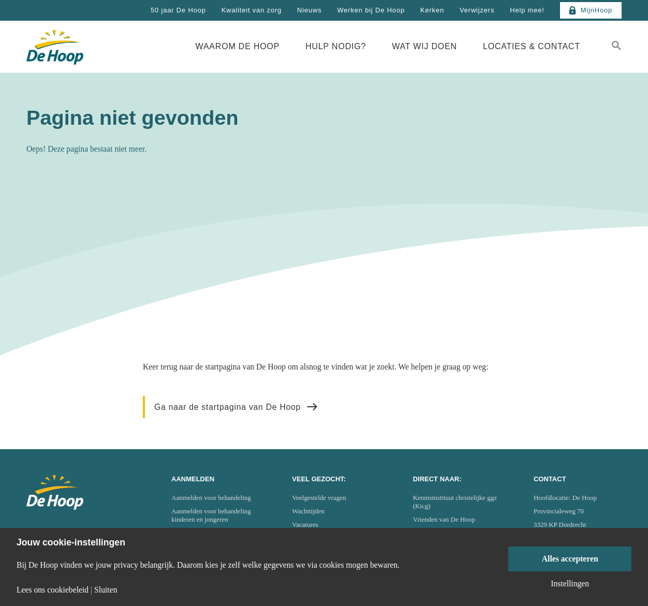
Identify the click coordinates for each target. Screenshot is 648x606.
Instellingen (570, 584)
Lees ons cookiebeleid (53, 590)
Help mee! (527, 10)
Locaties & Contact (531, 46)
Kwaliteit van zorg (252, 10)
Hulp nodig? (335, 46)
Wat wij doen (424, 46)
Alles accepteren (570, 558)
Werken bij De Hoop (371, 10)
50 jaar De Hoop (178, 10)
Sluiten (105, 590)
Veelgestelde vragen (319, 497)
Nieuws (309, 10)
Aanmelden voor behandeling (211, 497)
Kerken (432, 10)
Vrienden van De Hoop (444, 519)
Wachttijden (308, 511)
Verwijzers (477, 10)
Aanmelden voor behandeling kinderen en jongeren (211, 515)
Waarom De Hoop (238, 46)
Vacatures (305, 524)
